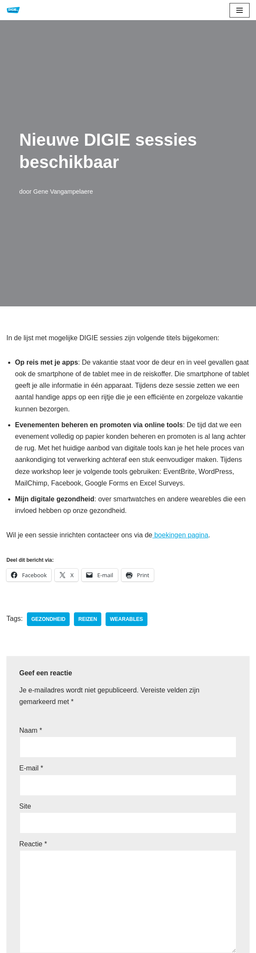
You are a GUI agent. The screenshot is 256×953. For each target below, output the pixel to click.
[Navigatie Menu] (240, 10)
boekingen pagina (181, 535)
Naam (30, 730)
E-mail (31, 768)
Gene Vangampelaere (63, 191)
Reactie (33, 844)
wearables (126, 619)
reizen (87, 619)
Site (25, 806)
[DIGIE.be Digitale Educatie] (13, 10)
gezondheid (48, 619)
